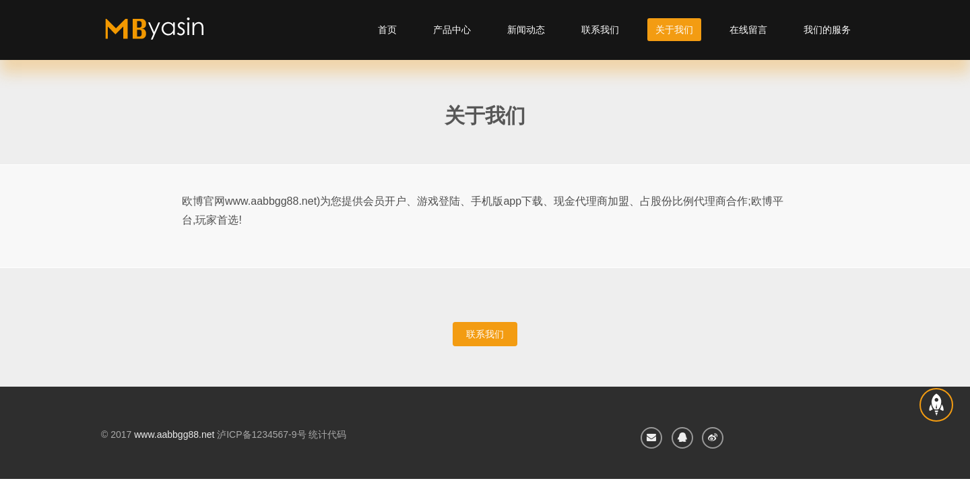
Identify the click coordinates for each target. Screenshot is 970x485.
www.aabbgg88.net (174, 434)
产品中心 (452, 29)
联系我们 (600, 29)
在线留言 (748, 29)
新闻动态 (526, 29)
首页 (387, 29)
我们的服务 (827, 29)
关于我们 (674, 29)
